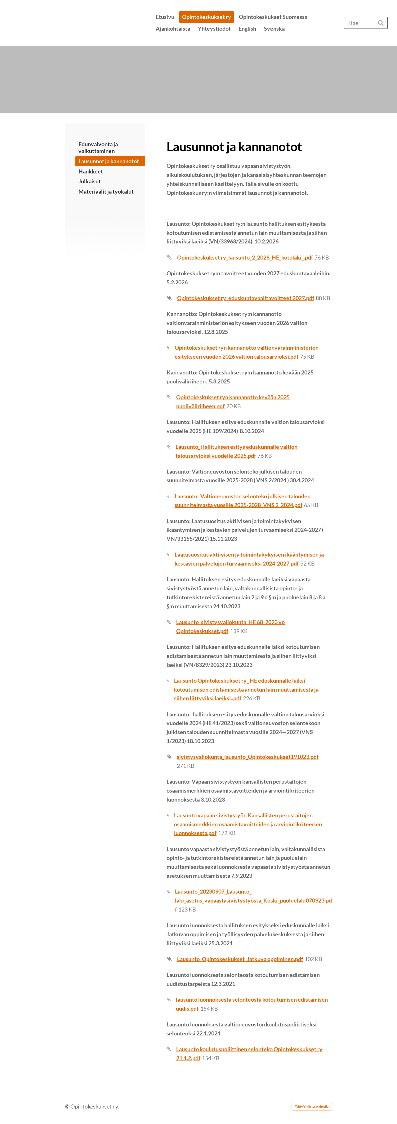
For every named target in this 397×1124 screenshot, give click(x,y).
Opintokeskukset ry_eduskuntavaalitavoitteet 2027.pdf (245, 298)
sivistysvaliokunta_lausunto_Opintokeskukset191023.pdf (248, 756)
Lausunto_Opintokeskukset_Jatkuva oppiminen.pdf (240, 959)
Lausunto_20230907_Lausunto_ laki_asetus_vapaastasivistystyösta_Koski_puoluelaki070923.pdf (253, 900)
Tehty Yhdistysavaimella (311, 1106)
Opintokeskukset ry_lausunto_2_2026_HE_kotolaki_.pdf (245, 257)
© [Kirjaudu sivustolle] (67, 1106)
